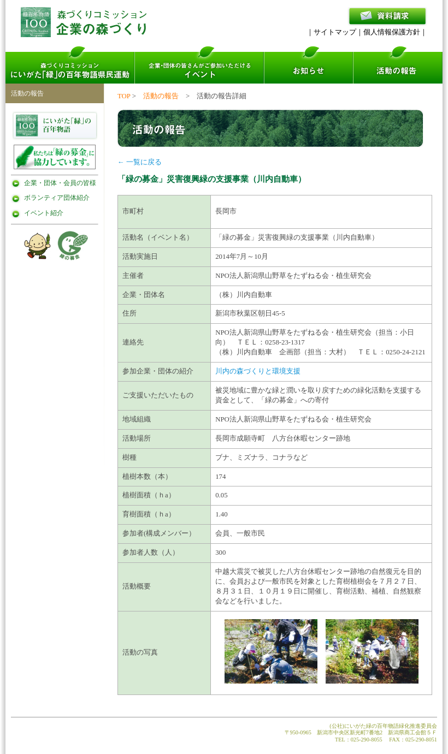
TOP (123, 96)
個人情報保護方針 (391, 32)
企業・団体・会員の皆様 (60, 183)
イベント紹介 (43, 213)
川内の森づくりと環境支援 (257, 371)
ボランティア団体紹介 (57, 197)
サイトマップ (335, 32)
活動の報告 (161, 96)
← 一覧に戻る (139, 162)
